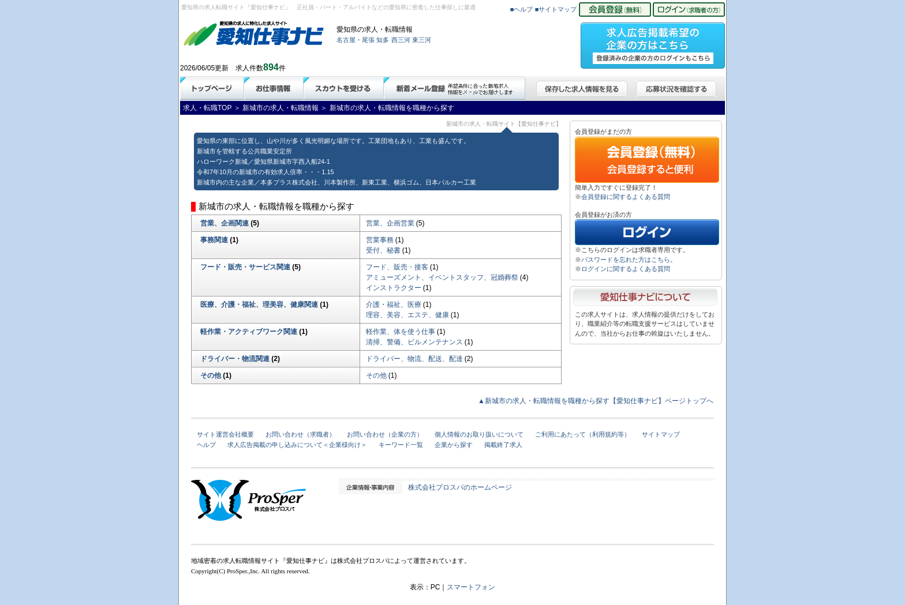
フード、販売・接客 (397, 267)
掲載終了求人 (503, 444)
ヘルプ (206, 444)
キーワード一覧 (401, 444)
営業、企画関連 (224, 223)
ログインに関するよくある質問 (625, 268)
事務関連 (214, 240)
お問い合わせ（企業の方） (385, 434)
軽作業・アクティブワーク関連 (248, 332)
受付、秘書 (383, 250)
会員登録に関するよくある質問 (625, 196)
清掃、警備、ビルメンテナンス (414, 342)
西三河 (400, 39)
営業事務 (380, 240)
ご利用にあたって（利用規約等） (582, 434)
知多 (382, 39)
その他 (210, 375)
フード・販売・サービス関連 (245, 267)
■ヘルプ (521, 9)
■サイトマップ (556, 9)
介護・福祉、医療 (393, 304)
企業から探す (454, 444)
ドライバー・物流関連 (235, 359)
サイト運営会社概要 (225, 434)
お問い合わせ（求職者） (300, 434)
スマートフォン (471, 587)
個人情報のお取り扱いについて (479, 434)
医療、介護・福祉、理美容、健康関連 (259, 304)
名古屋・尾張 (355, 39)
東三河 (421, 39)
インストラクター (393, 288)
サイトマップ (661, 434)
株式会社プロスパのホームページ (460, 487)
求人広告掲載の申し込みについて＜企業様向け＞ (297, 444)
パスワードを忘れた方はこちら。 (628, 259)
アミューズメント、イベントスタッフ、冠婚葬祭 (442, 277)
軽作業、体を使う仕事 (400, 332)
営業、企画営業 (390, 223)
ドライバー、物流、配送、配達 (414, 359)
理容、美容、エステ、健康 (407, 315)
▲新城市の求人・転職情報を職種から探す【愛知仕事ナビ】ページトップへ (595, 401)
